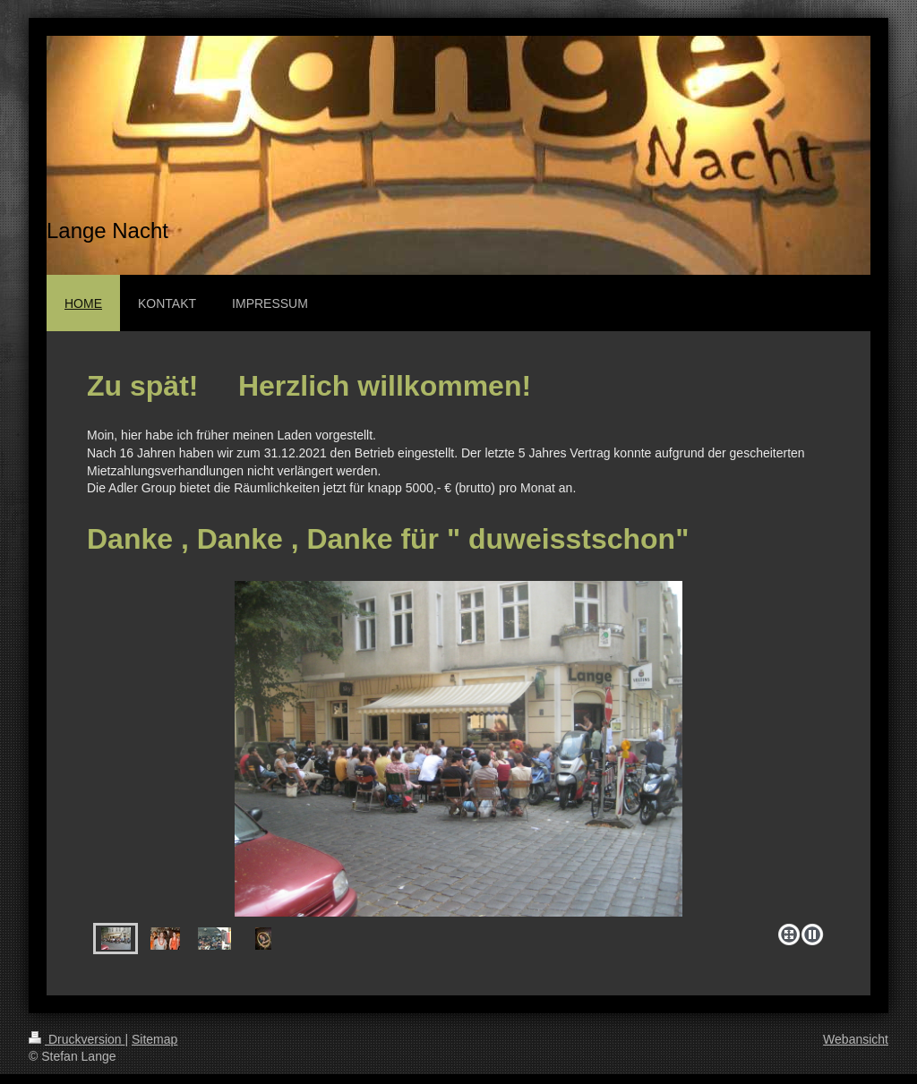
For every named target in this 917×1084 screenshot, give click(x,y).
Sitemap (154, 1039)
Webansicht (855, 1039)
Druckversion (76, 1039)
